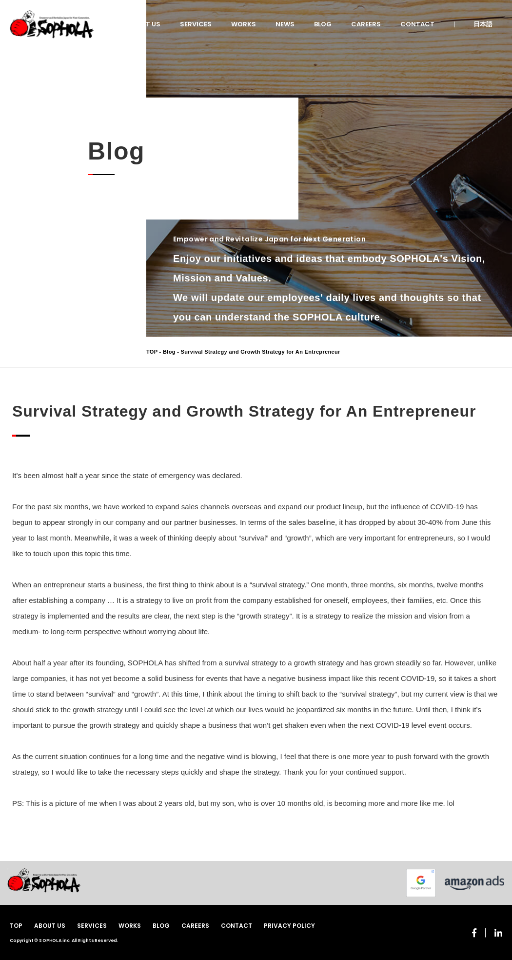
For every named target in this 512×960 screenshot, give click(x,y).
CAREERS (366, 24)
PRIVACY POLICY (289, 925)
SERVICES (196, 24)
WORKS (243, 24)
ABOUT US (144, 24)
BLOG (323, 24)
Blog (169, 352)
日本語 (482, 24)
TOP (152, 352)
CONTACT (417, 24)
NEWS (285, 24)
